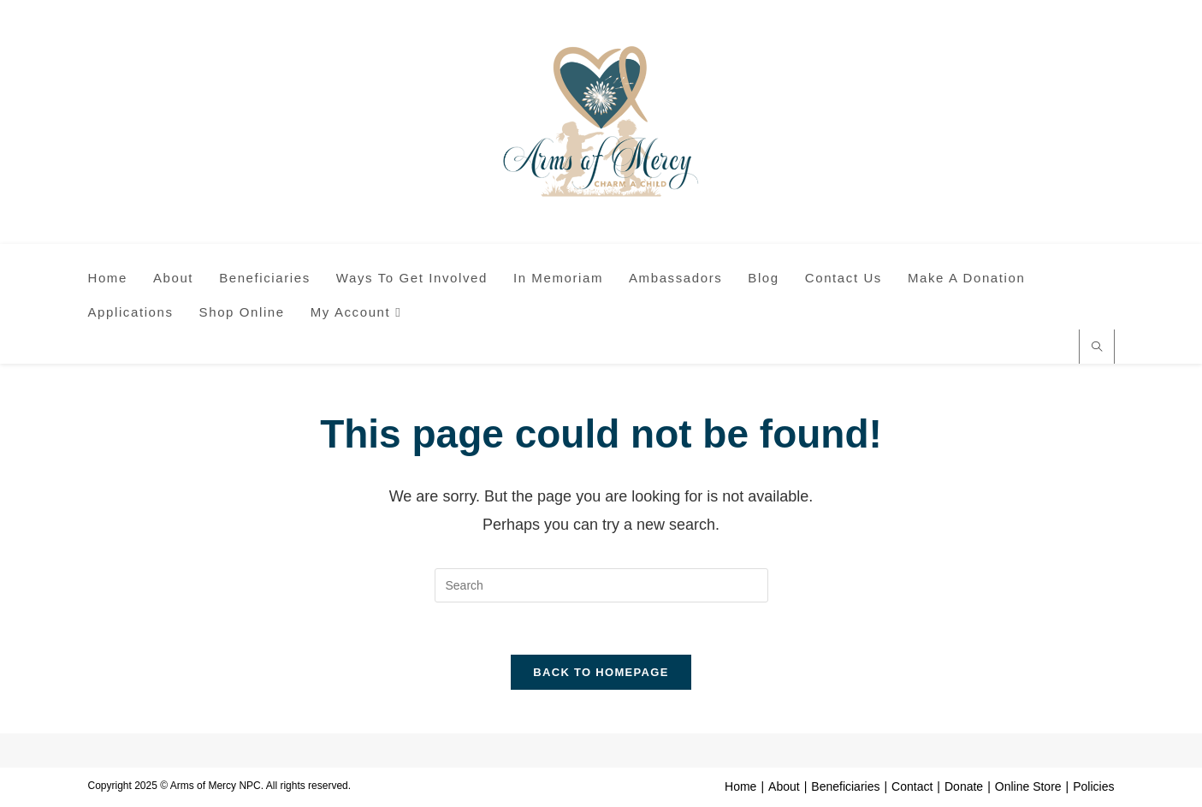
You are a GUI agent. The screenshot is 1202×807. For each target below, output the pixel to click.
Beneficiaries (845, 786)
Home (740, 786)
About (784, 786)
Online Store (1028, 786)
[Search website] (1097, 348)
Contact (912, 786)
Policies (1093, 786)
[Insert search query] (601, 585)
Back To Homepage (600, 672)
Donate (963, 786)
